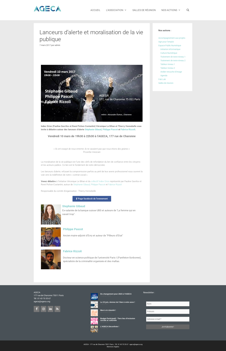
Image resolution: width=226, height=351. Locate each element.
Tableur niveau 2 (167, 68)
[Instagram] (43, 309)
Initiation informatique (170, 49)
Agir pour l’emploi (166, 42)
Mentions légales (113, 347)
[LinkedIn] (50, 309)
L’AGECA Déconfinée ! (109, 327)
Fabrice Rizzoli (128, 129)
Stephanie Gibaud (73, 206)
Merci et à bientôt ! (108, 310)
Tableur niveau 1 (167, 64)
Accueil (95, 10)
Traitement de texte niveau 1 (172, 57)
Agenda (163, 75)
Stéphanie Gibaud (93, 129)
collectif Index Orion (100, 181)
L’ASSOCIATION (118, 10)
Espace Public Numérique (169, 45)
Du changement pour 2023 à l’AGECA (116, 294)
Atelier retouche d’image (171, 72)
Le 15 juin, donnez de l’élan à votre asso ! (117, 302)
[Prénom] (167, 311)
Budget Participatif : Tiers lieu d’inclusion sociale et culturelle (117, 319)
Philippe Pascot (110, 129)
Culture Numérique (168, 53)
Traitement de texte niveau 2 (172, 60)
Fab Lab (162, 79)
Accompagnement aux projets (171, 38)
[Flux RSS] (57, 309)
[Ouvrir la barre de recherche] (187, 10)
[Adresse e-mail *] (167, 319)
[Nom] (167, 303)
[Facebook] (36, 309)
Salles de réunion (144, 10)
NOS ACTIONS (172, 10)
